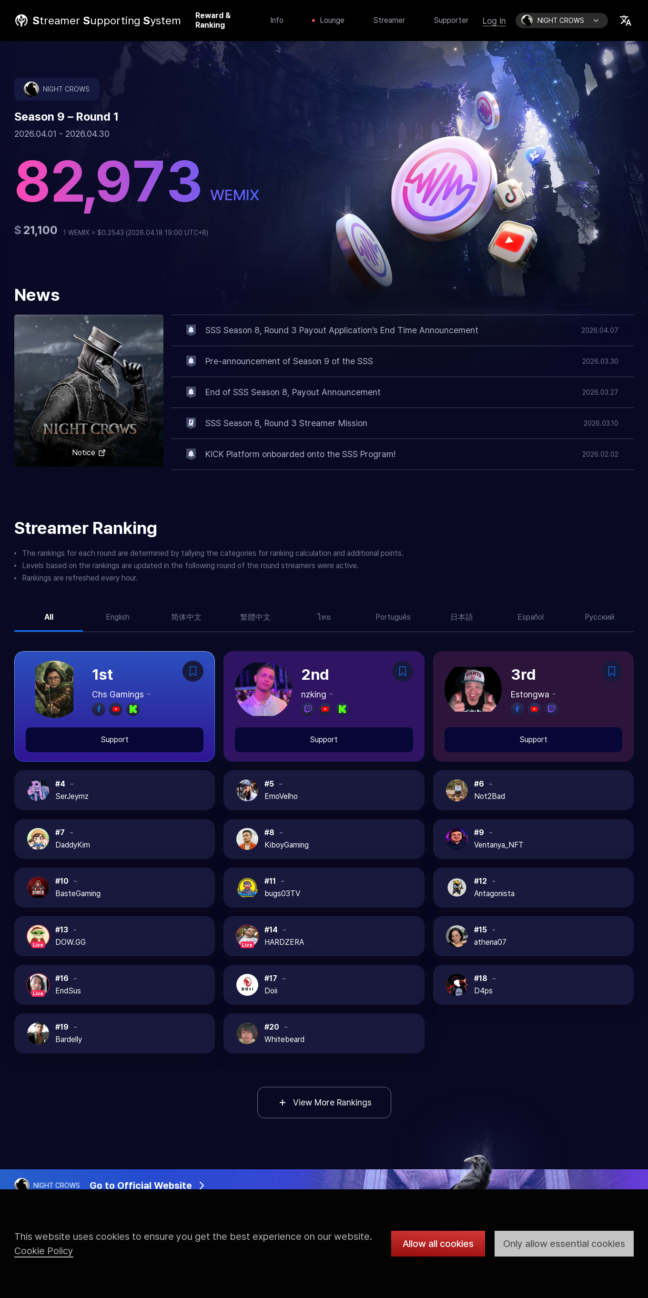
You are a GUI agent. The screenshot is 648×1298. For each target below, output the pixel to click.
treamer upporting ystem (106, 20)
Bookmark (193, 671)
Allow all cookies (438, 1243)
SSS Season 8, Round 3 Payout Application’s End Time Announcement (341, 330)
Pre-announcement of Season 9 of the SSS (289, 361)
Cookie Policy (43, 1251)
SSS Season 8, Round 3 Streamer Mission (286, 423)
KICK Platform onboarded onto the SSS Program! (300, 454)
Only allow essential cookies (564, 1243)
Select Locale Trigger (625, 20)
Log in (494, 21)
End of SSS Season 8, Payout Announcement (293, 392)
